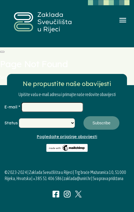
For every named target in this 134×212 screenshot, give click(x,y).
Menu (122, 20)
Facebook (56, 194)
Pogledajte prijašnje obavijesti (67, 136)
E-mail (12, 107)
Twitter (78, 194)
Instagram (67, 194)
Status (11, 122)
